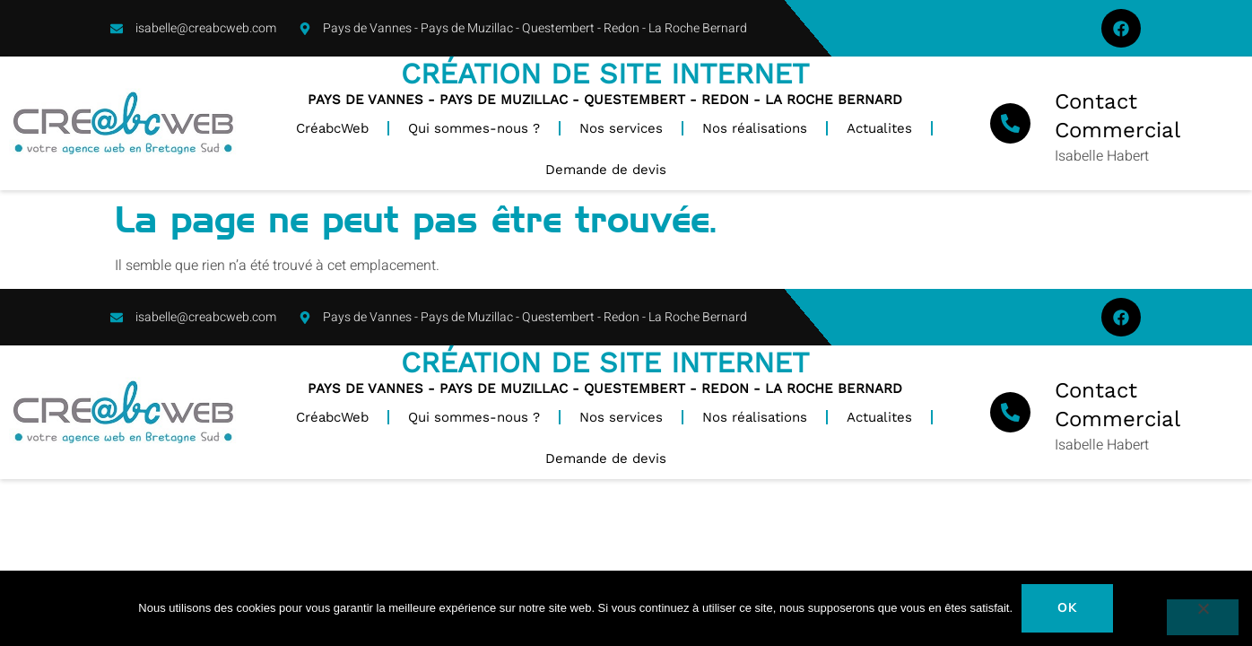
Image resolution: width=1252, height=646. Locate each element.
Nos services (621, 128)
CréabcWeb (332, 128)
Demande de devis (605, 170)
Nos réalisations (754, 128)
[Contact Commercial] (1010, 123)
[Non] (1203, 617)
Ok (1067, 607)
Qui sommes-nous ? (474, 128)
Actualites (879, 128)
